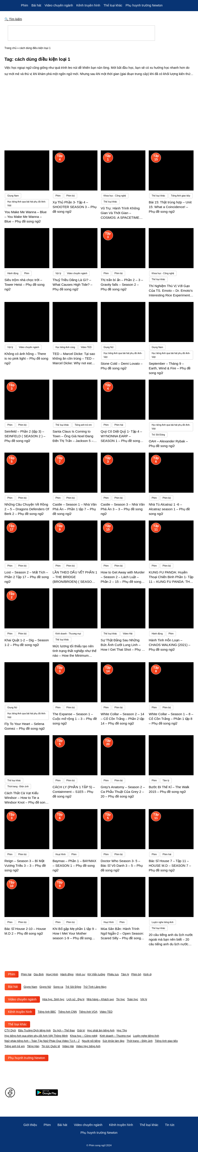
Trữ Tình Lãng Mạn (94, 986)
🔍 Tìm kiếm (13, 19)
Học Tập (122, 1030)
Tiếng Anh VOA (88, 1011)
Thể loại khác (112, 5)
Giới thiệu (30, 1125)
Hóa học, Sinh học (53, 999)
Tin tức (170, 1125)
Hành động (66, 974)
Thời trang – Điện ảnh (140, 1041)
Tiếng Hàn (33, 1046)
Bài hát (36, 5)
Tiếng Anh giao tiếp (166, 1041)
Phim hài (26, 974)
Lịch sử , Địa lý (75, 999)
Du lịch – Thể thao (64, 1030)
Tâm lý (125, 974)
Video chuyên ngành (59, 5)
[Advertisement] (99, 110)
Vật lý (143, 999)
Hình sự (80, 974)
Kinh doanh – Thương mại (115, 1035)
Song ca (58, 986)
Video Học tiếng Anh (88, 1046)
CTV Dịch (10, 1030)
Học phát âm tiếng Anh (100, 1030)
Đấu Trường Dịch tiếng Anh (34, 1030)
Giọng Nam (30, 986)
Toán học (132, 999)
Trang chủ (10, 48)
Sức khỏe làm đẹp (113, 1041)
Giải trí (81, 1030)
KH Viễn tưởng (96, 974)
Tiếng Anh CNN (67, 1011)
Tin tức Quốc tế (50, 1046)
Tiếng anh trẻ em (14, 1046)
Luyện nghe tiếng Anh (146, 1035)
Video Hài (68, 1046)
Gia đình (39, 974)
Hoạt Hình (52, 974)
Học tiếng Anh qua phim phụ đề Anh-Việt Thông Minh (36, 1035)
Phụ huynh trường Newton (144, 5)
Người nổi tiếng (91, 1041)
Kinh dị (147, 974)
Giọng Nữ (45, 986)
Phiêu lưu (113, 974)
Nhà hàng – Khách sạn (100, 999)
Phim (24, 5)
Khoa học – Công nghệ (83, 1035)
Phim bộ (136, 974)
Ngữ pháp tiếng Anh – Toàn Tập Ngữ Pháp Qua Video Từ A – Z (42, 1041)
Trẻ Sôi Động (73, 986)
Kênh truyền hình (88, 5)
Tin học (120, 999)
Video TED (106, 1011)
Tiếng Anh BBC (47, 1011)
